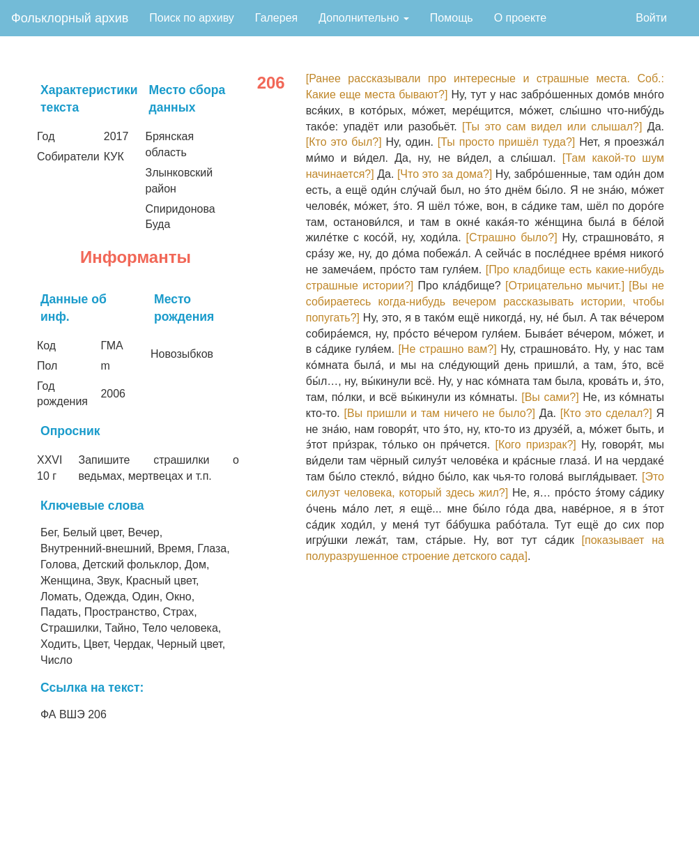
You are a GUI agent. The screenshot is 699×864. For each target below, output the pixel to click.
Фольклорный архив (69, 18)
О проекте (520, 18)
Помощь (451, 18)
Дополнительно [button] (363, 18)
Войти (651, 18)
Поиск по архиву (191, 18)
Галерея (276, 18)
